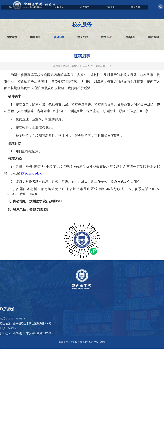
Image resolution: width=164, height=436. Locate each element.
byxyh (15, 173)
